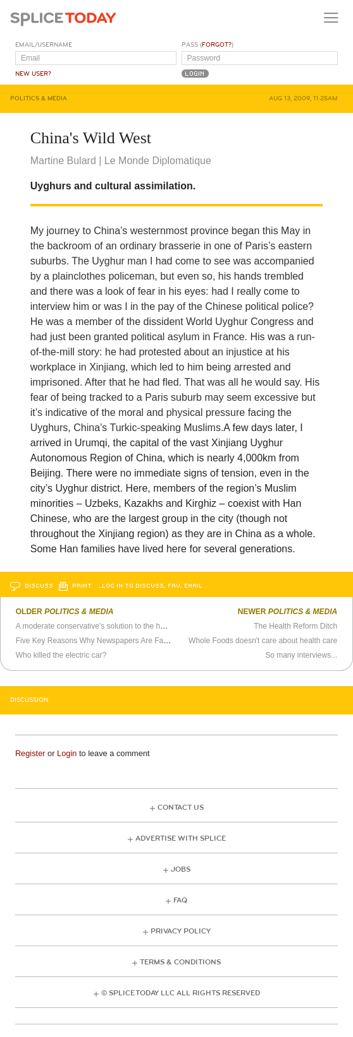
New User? (33, 74)
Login (67, 753)
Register (30, 753)
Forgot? (217, 45)
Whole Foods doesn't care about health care (263, 640)
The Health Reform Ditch (295, 626)
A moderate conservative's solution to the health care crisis (114, 626)
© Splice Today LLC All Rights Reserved (180, 993)
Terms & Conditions (180, 962)
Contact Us (181, 807)
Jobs (180, 869)
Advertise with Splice (180, 838)
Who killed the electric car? (61, 655)
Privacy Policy (181, 931)
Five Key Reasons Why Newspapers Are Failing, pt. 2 (106, 640)
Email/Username (43, 45)
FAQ (180, 900)
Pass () (207, 45)
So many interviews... (301, 655)
